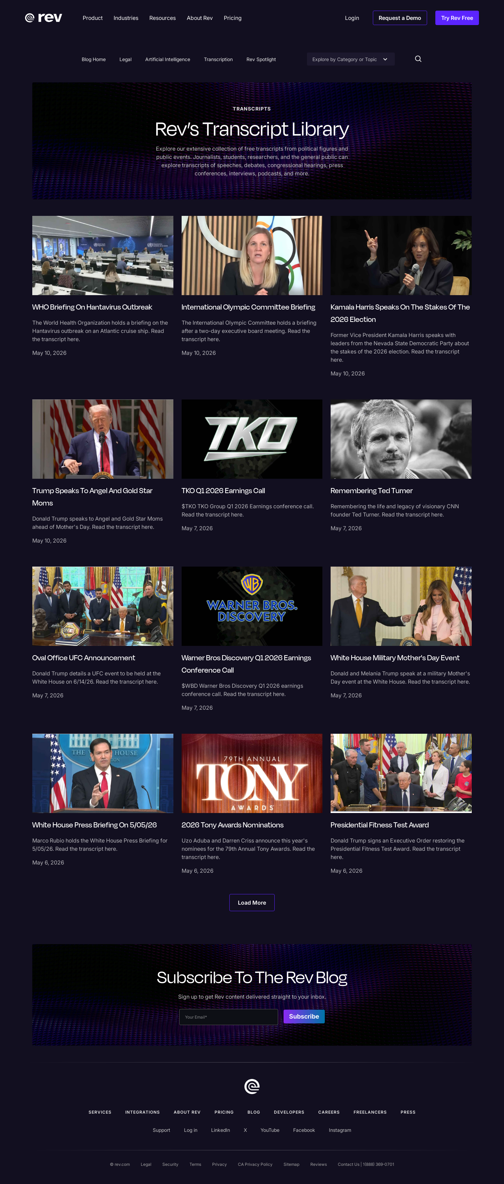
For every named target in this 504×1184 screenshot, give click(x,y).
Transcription (218, 59)
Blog (254, 1112)
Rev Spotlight (261, 59)
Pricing (224, 1112)
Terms (195, 1164)
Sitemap (291, 1164)
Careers (329, 1112)
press (408, 1112)
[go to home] (252, 1086)
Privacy (219, 1164)
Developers (289, 1112)
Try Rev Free (457, 17)
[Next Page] (252, 902)
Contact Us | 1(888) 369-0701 (366, 1164)
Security (170, 1164)
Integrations (142, 1112)
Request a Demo (400, 17)
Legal (125, 59)
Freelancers (370, 1112)
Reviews (318, 1164)
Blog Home (94, 59)
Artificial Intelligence (167, 59)
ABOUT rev (187, 1112)
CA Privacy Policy (255, 1164)
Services (100, 1112)
